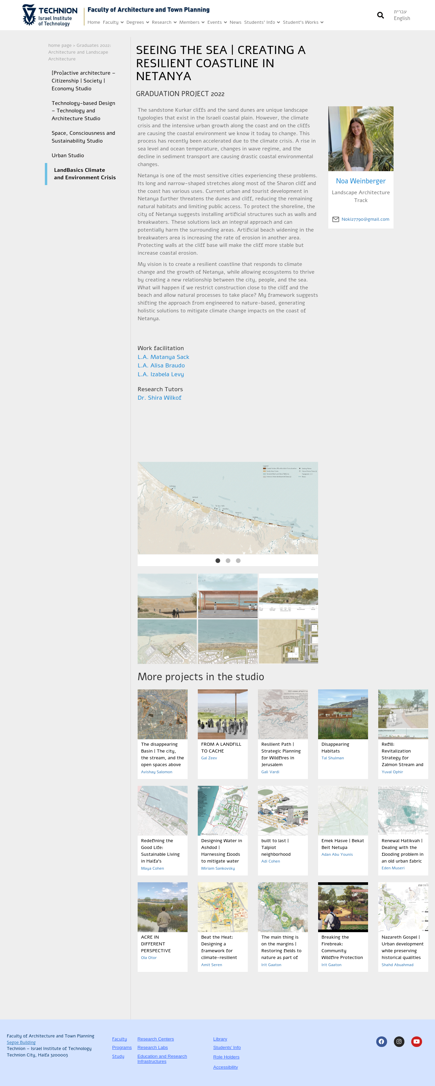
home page (60, 45)
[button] (380, 15)
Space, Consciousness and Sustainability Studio (83, 137)
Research (164, 23)
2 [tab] (228, 561)
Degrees (137, 23)
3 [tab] (238, 561)
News (236, 22)
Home (93, 22)
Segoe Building (21, 1042)
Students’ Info (262, 23)
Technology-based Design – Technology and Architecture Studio (83, 111)
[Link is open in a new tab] (53, 15)
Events (217, 23)
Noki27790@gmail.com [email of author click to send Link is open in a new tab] (365, 219)
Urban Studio (68, 155)
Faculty (113, 23)
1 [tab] (217, 561)
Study (118, 1056)
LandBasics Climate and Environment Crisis (85, 174)
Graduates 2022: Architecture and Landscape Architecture (79, 52)
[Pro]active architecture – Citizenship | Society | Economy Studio (84, 80)
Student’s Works (303, 23)
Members (192, 23)
